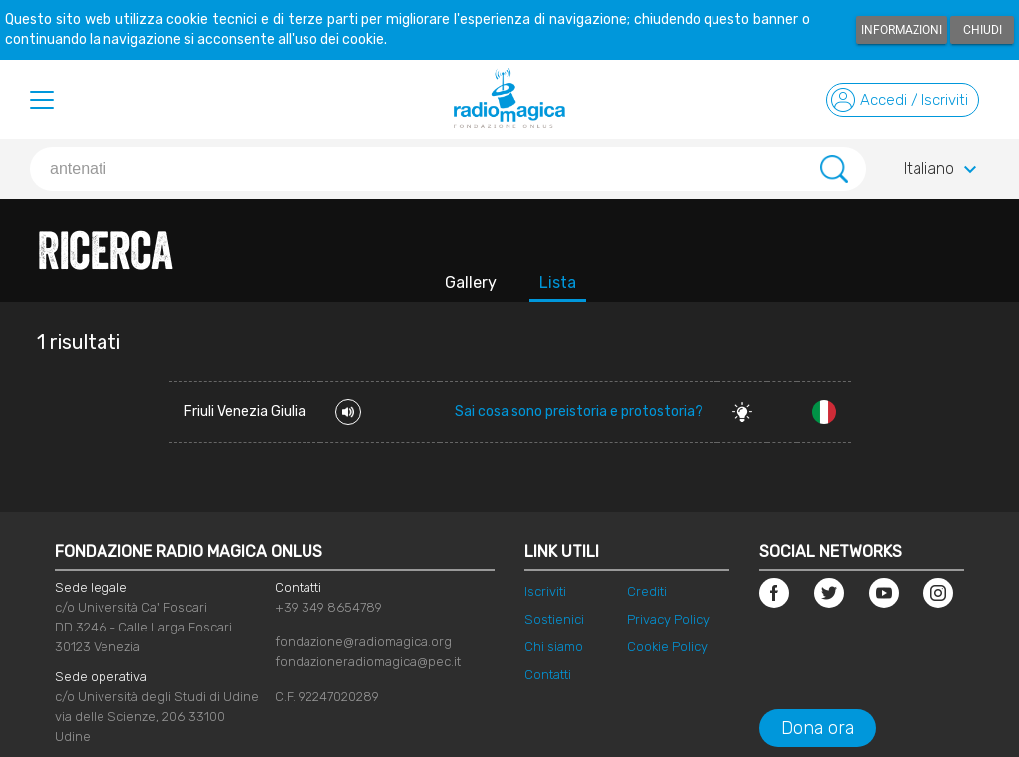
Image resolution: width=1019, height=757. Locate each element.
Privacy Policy (668, 619)
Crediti (647, 591)
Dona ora (817, 728)
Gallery (471, 282)
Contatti (547, 674)
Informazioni (901, 30)
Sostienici (554, 619)
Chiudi (982, 30)
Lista (557, 282)
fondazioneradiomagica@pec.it (368, 661)
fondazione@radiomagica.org (363, 641)
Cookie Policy (667, 646)
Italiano (943, 170)
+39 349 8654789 (328, 607)
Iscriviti (545, 591)
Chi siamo (553, 646)
